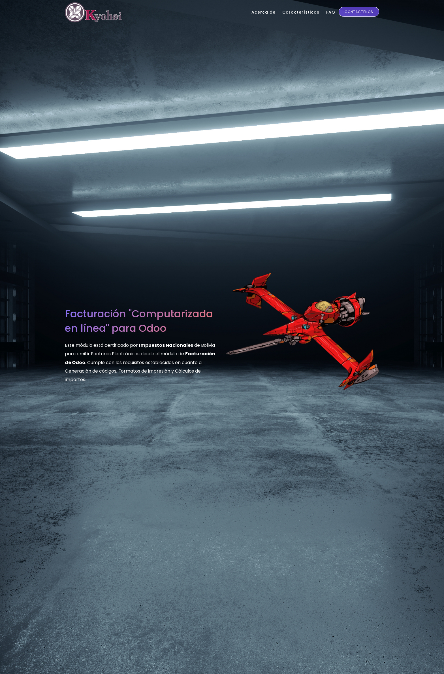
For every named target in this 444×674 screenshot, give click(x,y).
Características (300, 12)
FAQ (330, 12)
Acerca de (263, 12)
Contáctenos (359, 11)
